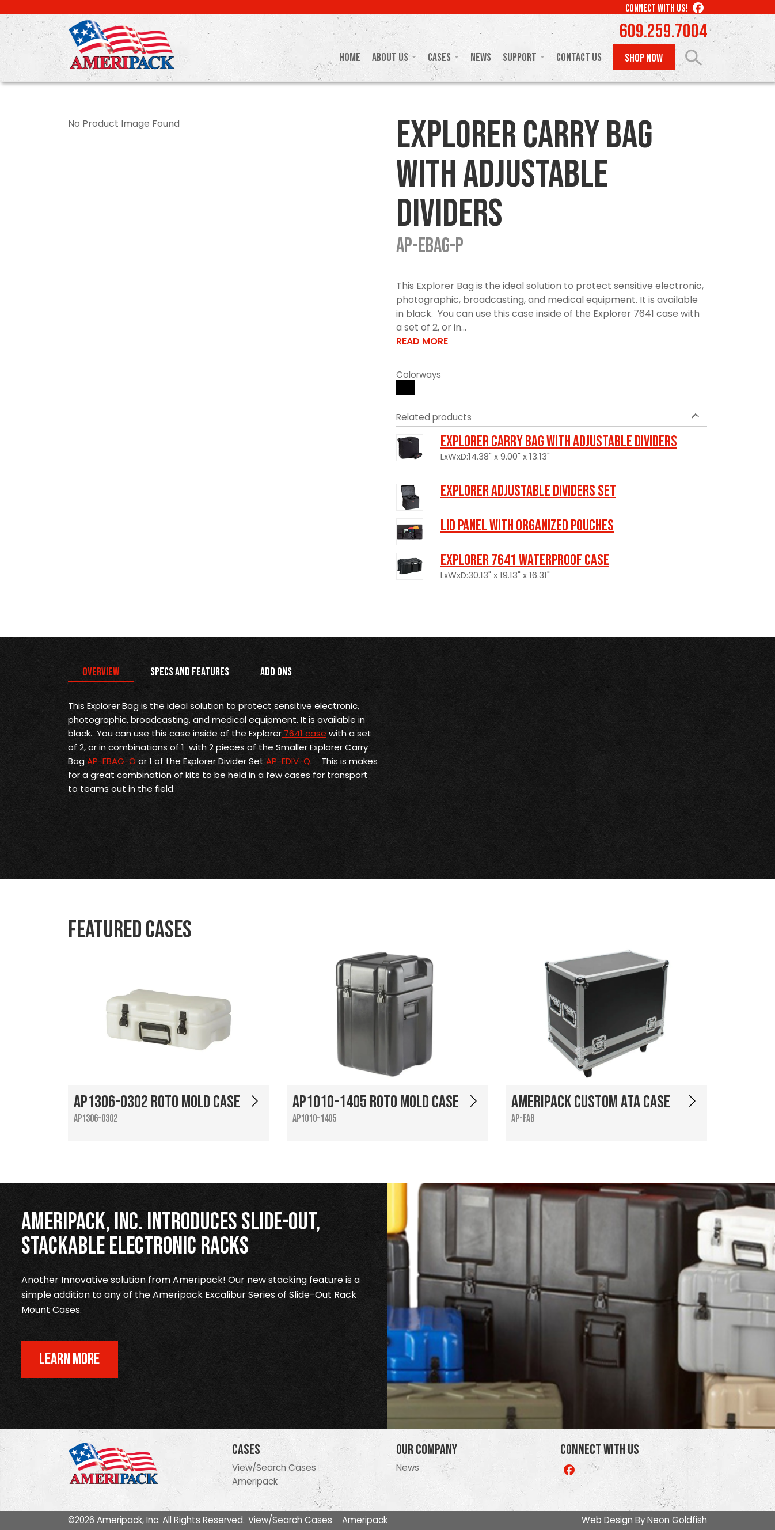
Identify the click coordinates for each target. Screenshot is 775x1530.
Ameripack (255, 1481)
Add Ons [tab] (276, 672)
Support (520, 57)
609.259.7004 (663, 31)
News (480, 57)
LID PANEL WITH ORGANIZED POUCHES (527, 526)
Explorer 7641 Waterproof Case (524, 560)
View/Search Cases (274, 1467)
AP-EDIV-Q (288, 761)
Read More (422, 341)
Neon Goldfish (677, 1520)
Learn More (69, 1359)
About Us (390, 57)
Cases (439, 57)
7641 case (304, 733)
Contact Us (579, 57)
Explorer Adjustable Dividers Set (528, 491)
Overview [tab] (100, 672)
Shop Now (644, 58)
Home (349, 57)
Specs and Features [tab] (189, 672)
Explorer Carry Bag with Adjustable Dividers (558, 441)
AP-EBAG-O (111, 761)
